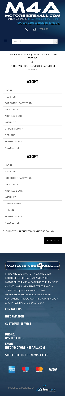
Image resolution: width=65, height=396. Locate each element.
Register (10, 96)
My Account (12, 109)
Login (8, 90)
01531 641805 (20, 19)
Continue (53, 240)
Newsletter (12, 147)
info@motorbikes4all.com (43, 19)
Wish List (10, 122)
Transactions (13, 141)
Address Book (14, 115)
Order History (14, 128)
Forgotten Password (18, 103)
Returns (10, 135)
